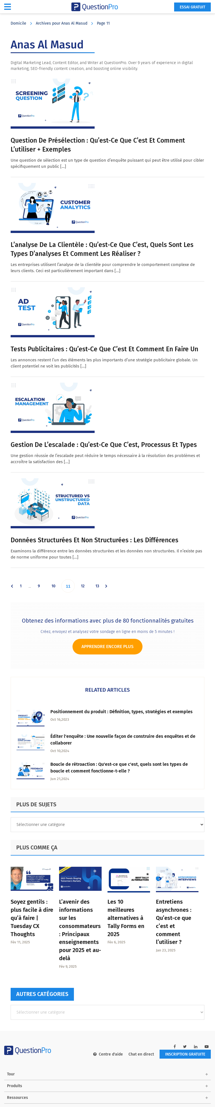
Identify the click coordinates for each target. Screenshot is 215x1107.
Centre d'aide (108, 1054)
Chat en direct (141, 1054)
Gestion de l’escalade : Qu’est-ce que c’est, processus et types (104, 445)
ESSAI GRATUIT (192, 7)
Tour (11, 1074)
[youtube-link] (207, 1046)
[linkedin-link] (195, 1046)
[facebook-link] (175, 1046)
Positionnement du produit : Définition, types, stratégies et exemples (121, 711)
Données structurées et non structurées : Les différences (94, 540)
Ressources (17, 1097)
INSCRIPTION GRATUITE (185, 1054)
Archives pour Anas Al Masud (61, 23)
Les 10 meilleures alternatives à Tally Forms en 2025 (126, 917)
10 (55, 586)
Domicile (18, 23)
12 (85, 586)
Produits (14, 1086)
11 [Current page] (70, 586)
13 (99, 586)
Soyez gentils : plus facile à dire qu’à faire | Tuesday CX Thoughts (32, 917)
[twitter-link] (185, 1046)
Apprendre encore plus (107, 646)
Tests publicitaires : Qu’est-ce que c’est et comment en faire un (104, 349)
